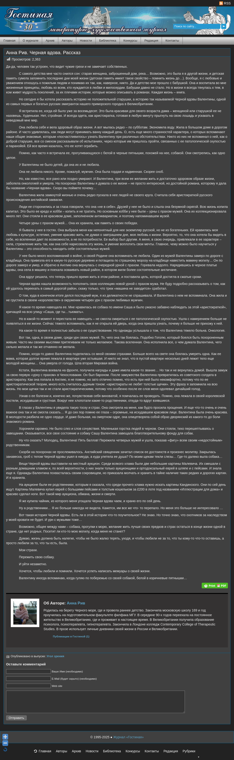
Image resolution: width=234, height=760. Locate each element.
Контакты (172, 40)
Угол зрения (55, 656)
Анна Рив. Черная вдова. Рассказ (43, 52)
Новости (86, 40)
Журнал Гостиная (22, 19)
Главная (9, 40)
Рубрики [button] (191, 756)
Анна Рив (76, 603)
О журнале (30, 40)
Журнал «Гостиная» (128, 741)
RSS (225, 3)
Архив (50, 40)
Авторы (67, 40)
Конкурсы (130, 40)
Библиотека (107, 40)
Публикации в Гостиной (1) (71, 636)
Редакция (151, 40)
